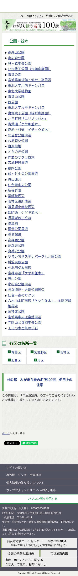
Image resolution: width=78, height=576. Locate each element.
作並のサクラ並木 (21, 157)
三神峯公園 (16, 311)
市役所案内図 (59, 553)
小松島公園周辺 (19, 283)
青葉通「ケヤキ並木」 (24, 123)
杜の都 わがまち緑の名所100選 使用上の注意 (39, 382)
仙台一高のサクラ (21, 295)
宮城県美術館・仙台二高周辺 (29, 79)
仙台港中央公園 (19, 184)
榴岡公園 (14, 168)
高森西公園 (16, 239)
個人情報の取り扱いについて (25, 482)
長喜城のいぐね (19, 217)
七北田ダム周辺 (19, 267)
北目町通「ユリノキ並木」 (28, 118)
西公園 (13, 101)
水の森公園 (16, 57)
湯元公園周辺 (18, 228)
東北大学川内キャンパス (26, 85)
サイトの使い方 (16, 467)
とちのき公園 (18, 151)
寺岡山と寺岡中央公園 (24, 322)
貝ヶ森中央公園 (19, 63)
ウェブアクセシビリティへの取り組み (31, 490)
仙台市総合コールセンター (24, 541)
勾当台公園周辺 (19, 134)
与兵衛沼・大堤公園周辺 (26, 289)
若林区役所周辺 (19, 201)
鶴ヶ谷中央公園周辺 (23, 173)
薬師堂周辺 (16, 195)
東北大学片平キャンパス (26, 107)
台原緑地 (14, 145)
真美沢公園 (16, 250)
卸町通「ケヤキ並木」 (24, 212)
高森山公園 (16, 52)
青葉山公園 (16, 96)
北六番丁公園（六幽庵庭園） (29, 68)
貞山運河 (14, 179)
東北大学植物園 (19, 90)
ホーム (6, 433)
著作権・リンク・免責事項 (23, 475)
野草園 (13, 223)
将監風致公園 (18, 261)
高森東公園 (16, 245)
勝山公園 (14, 278)
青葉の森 (14, 74)
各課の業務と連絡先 (21, 553)
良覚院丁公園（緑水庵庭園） (29, 112)
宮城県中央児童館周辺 (24, 316)
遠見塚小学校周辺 (21, 206)
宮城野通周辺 (18, 162)
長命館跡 (14, 234)
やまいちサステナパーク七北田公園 (34, 256)
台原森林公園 (18, 140)
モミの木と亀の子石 (23, 327)
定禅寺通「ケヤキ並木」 (26, 272)
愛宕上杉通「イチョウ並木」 (29, 129)
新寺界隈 (14, 190)
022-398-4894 (57, 541)
